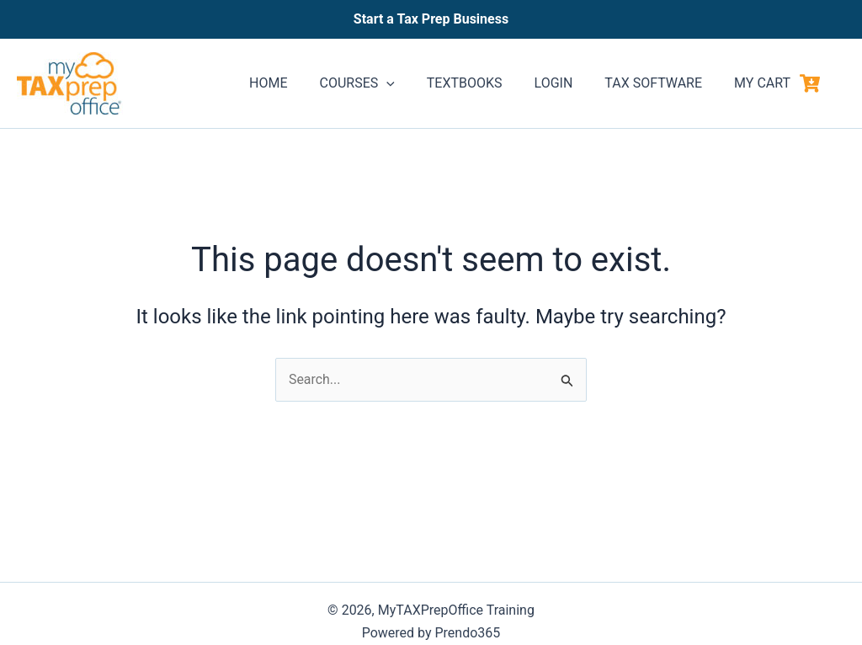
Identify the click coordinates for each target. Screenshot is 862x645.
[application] (409, 83)
